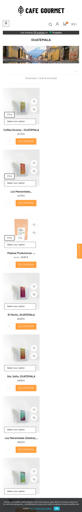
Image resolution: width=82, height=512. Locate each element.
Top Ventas (9, 383)
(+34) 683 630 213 (12, 428)
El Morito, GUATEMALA (60, 191)
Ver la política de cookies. (41, 508)
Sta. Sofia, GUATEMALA (21, 253)
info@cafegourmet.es (14, 434)
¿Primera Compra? (13, 395)
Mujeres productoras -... (21, 191)
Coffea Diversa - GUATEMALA (21, 130)
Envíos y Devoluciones (66, 497)
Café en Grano (11, 366)
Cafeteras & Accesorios (15, 377)
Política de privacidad (41, 497)
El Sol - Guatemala (61, 315)
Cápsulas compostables (16, 371)
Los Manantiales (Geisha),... (60, 253)
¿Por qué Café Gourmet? (16, 401)
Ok (57, 508)
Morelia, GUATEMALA (21, 315)
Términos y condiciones (16, 497)
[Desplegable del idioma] (74, 24)
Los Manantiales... (61, 130)
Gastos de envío (11, 407)
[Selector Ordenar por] (41, 71)
